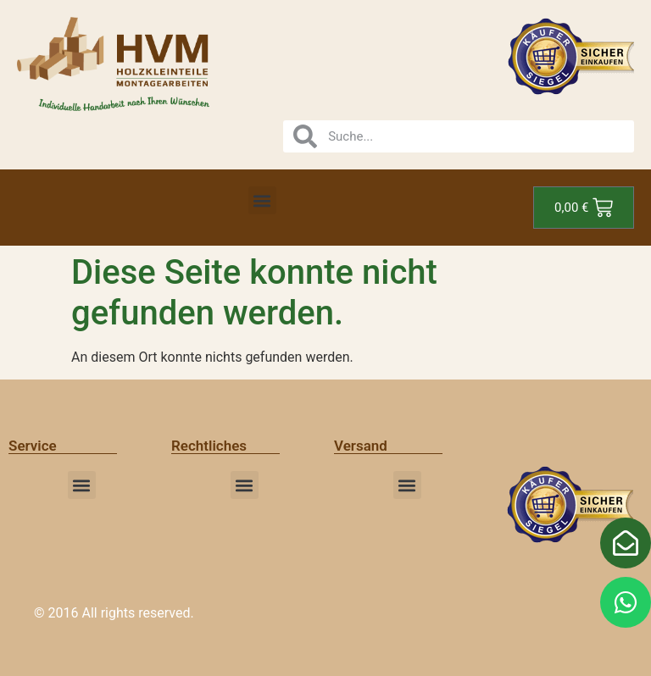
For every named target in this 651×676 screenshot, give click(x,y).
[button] (262, 200)
